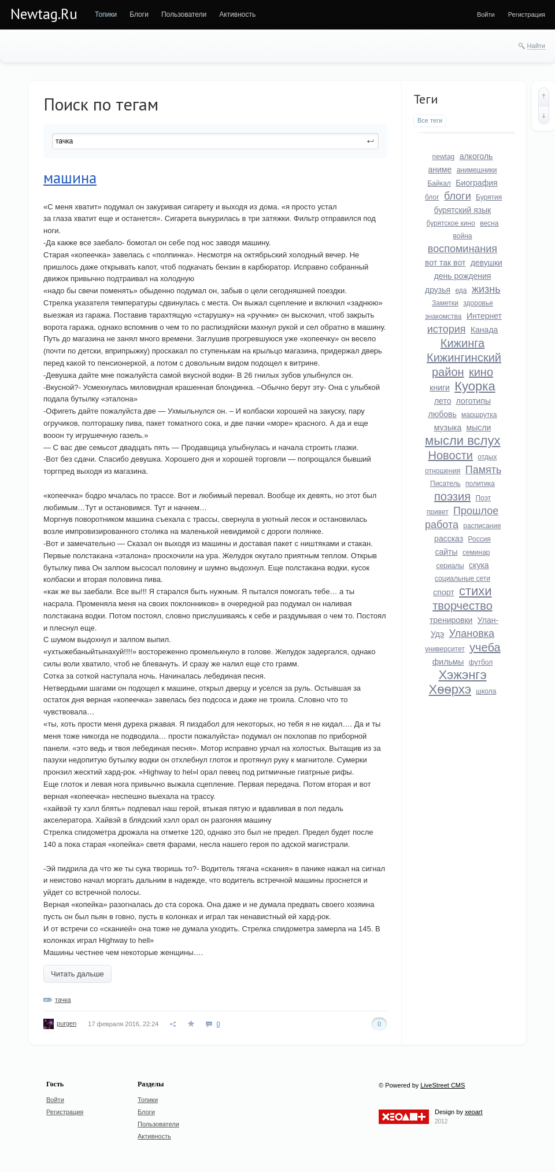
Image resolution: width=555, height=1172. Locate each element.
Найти (536, 45)
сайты (446, 551)
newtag (443, 157)
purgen (66, 1023)
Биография (476, 182)
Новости (450, 455)
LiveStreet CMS (442, 1085)
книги (440, 387)
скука (479, 565)
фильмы (448, 661)
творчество (462, 605)
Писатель (445, 484)
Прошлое (475, 511)
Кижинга (462, 343)
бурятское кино (451, 223)
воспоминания (462, 249)
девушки (486, 262)
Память (483, 470)
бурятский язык (462, 210)
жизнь (486, 289)
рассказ (448, 538)
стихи (475, 591)
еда (461, 290)
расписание (482, 526)
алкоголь (476, 156)
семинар (476, 552)
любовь (442, 414)
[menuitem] (106, 14)
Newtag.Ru (43, 14)
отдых (487, 457)
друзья (437, 289)
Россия (479, 539)
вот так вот (445, 262)
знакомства (443, 316)
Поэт (483, 498)
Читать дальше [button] (77, 974)
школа (486, 691)
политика (480, 484)
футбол (481, 662)
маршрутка (479, 415)
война (462, 236)
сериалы (450, 566)
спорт (443, 592)
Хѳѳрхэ (450, 689)
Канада (484, 329)
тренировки (451, 620)
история (446, 329)
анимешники (477, 170)
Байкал (438, 183)
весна (489, 223)
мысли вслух (462, 440)
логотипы (473, 401)
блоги (457, 196)
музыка (447, 427)
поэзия (452, 496)
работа (441, 524)
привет (438, 512)
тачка (63, 999)
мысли (479, 427)
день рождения (462, 276)
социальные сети (462, 578)
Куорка (474, 386)
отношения (442, 471)
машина (70, 177)
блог (432, 197)
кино (481, 372)
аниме (440, 169)
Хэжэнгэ (462, 675)
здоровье (478, 303)
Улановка (472, 633)
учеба (484, 647)
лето (443, 401)
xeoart (474, 1111)
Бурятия (489, 197)
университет (445, 649)
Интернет (484, 315)
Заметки (445, 303)
